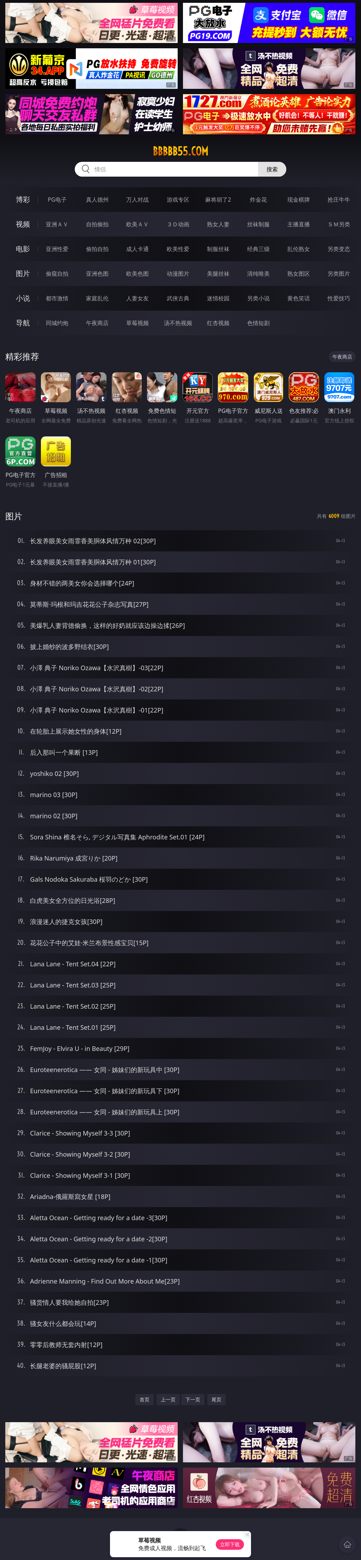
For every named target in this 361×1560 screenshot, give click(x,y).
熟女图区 (298, 273)
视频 (23, 224)
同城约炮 (57, 323)
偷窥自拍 (57, 273)
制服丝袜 (218, 249)
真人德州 (97, 199)
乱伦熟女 (298, 249)
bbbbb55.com (180, 151)
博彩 (23, 199)
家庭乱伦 (97, 298)
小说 (23, 298)
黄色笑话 (298, 298)
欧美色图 (137, 273)
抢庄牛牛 (339, 199)
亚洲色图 (97, 273)
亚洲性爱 (57, 249)
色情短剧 (258, 323)
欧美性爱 (178, 249)
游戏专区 (178, 199)
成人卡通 (137, 249)
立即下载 (230, 1544)
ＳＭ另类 (339, 224)
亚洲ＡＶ (57, 224)
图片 (23, 273)
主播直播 (298, 224)
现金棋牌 (298, 199)
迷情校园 (218, 298)
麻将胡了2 (218, 199)
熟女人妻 (218, 224)
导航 (23, 323)
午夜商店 (97, 323)
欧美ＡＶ (137, 224)
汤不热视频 (178, 323)
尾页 (216, 1399)
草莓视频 (137, 323)
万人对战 (137, 199)
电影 (23, 248)
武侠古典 (178, 298)
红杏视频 (218, 323)
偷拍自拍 (97, 249)
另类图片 (339, 273)
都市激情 (57, 298)
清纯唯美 (258, 273)
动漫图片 (178, 273)
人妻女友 (137, 298)
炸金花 (258, 199)
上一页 (168, 1399)
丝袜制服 (258, 224)
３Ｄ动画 (178, 224)
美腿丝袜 (218, 273)
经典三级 (258, 249)
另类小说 (258, 298)
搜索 (272, 169)
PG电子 (57, 199)
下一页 (192, 1399)
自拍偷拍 (97, 224)
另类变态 (339, 249)
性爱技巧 (339, 298)
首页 (144, 1399)
